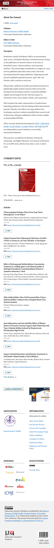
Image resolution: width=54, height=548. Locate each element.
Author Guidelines (36, 435)
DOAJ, (37, 123)
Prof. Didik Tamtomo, (12, 43)
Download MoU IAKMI (12, 431)
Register (46, 8)
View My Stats (34, 470)
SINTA (31, 126)
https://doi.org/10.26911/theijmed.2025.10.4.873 (23, 310)
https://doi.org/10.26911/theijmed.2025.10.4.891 (23, 341)
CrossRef (24, 126)
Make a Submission (13, 389)
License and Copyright (37, 428)
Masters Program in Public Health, (16, 31)
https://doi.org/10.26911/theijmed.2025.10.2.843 (23, 367)
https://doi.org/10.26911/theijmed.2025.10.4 (24, 195)
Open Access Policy (36, 421)
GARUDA (41, 126)
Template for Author (36, 439)
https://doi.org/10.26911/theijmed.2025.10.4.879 (23, 251)
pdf (8, 231)
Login (51, 8)
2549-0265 (13, 23)
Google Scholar (15, 126)
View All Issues (9, 377)
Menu (5, 9)
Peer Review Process (36, 425)
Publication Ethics (36, 443)
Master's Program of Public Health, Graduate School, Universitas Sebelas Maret (27, 513)
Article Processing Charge (38, 432)
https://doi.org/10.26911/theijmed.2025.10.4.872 (23, 284)
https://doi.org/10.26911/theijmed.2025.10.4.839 (23, 225)
